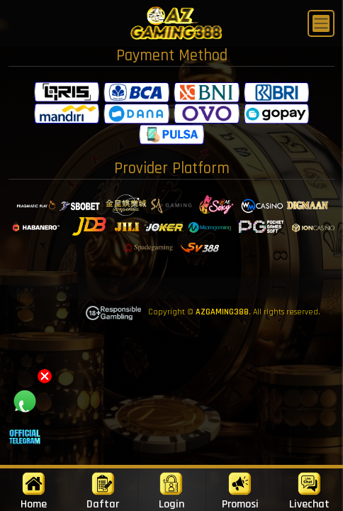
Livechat (309, 491)
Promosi (240, 491)
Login (171, 491)
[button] (45, 376)
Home (34, 491)
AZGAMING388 (222, 312)
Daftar (102, 491)
